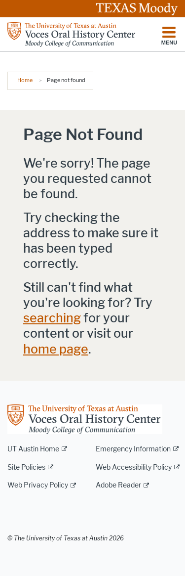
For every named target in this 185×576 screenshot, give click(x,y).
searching (52, 318)
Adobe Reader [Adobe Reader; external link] (118, 485)
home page (55, 349)
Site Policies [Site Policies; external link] (26, 467)
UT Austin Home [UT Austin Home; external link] (33, 449)
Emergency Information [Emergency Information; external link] (133, 449)
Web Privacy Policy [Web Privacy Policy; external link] (37, 485)
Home (25, 80)
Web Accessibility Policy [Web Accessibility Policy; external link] (134, 467)
